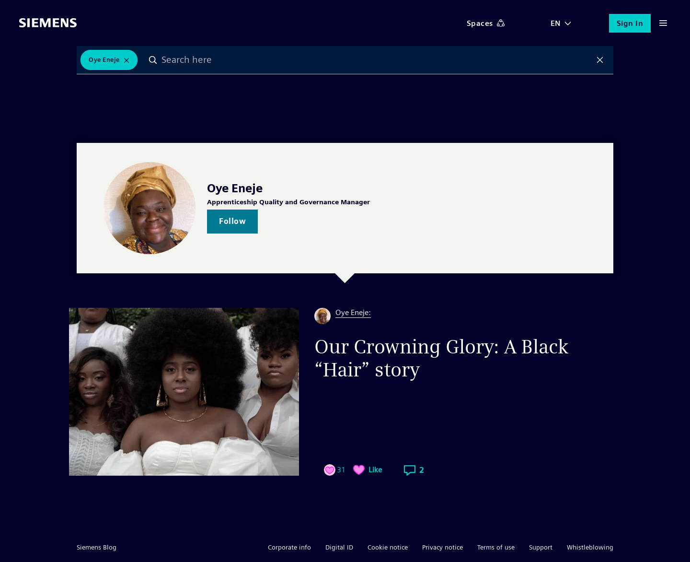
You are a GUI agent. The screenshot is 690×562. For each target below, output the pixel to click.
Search (153, 60)
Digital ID (339, 547)
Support (540, 547)
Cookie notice (388, 547)
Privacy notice (442, 547)
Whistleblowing (590, 547)
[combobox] (377, 60)
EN (556, 23)
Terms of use (496, 547)
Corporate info (289, 547)
